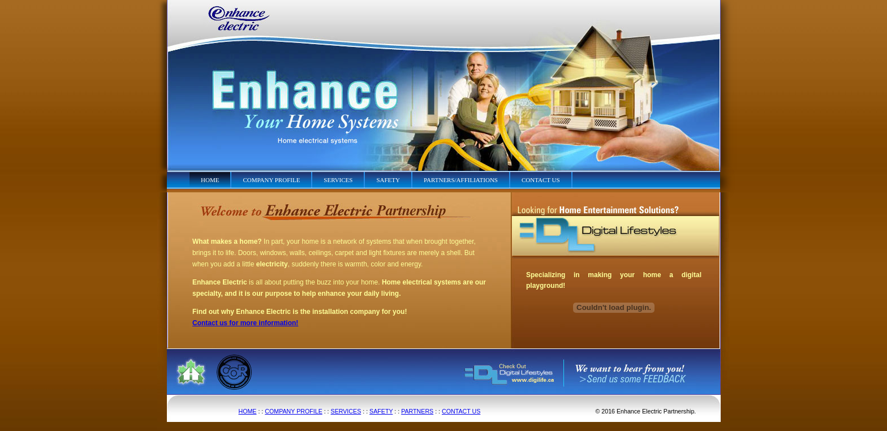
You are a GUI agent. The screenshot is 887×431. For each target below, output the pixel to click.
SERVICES (346, 411)
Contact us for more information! (245, 323)
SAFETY (381, 411)
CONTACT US (461, 411)
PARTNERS (417, 411)
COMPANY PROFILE (293, 411)
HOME (248, 411)
